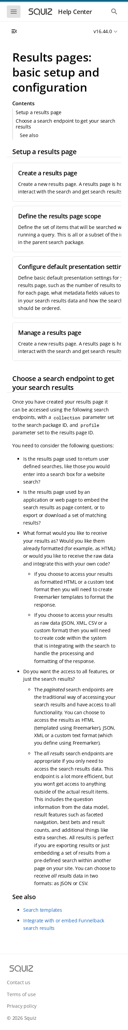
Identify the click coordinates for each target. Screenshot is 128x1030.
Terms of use (21, 994)
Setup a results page (38, 112)
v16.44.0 (103, 31)
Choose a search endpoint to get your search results (65, 124)
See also (29, 135)
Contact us (18, 982)
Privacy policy (22, 1006)
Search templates (42, 910)
